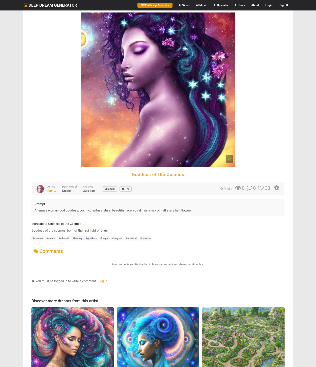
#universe (145, 238)
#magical (117, 238)
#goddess (91, 238)
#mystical (131, 238)
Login (268, 5)
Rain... (51, 191)
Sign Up (284, 5)
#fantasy (77, 238)
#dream (51, 238)
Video (184, 5)
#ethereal (64, 238)
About (255, 5)
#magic (104, 238)
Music (201, 5)
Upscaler (221, 5)
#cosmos (38, 238)
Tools (240, 5)
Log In (102, 281)
